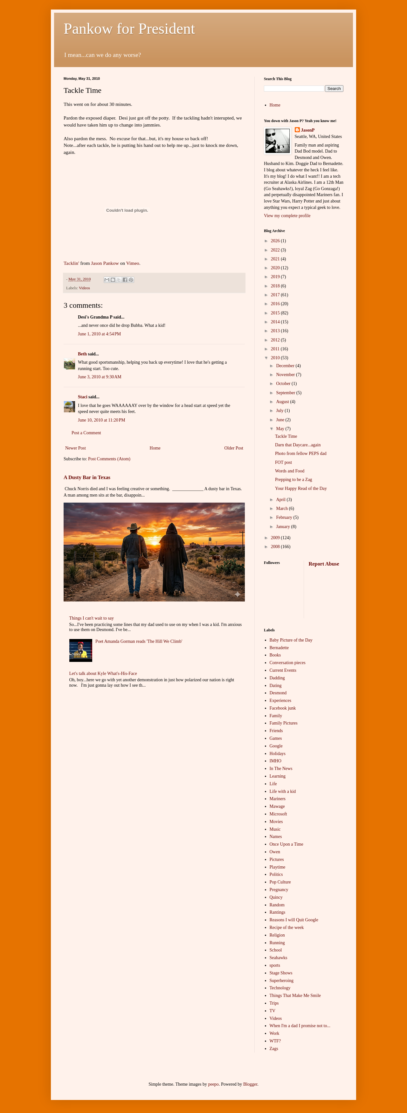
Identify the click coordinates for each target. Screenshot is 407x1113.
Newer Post (75, 448)
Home (155, 448)
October (284, 383)
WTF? (275, 1041)
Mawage (277, 806)
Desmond (278, 692)
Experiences (280, 700)
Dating (276, 685)
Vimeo (132, 263)
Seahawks (278, 957)
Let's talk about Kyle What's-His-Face (103, 673)
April (281, 499)
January (283, 526)
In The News (281, 768)
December (285, 365)
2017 (276, 294)
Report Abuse (324, 564)
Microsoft (278, 814)
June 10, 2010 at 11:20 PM (101, 420)
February (284, 517)
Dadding (277, 678)
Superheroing (281, 980)
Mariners (278, 798)
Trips (274, 1003)
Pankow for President (129, 28)
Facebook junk (283, 708)
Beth (82, 354)
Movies (276, 821)
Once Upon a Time (286, 844)
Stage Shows (281, 973)
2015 (276, 313)
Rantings (278, 912)
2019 (276, 276)
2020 (276, 267)
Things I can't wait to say (91, 618)
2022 (276, 250)
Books (275, 655)
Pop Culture (280, 882)
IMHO (275, 761)
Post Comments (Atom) (109, 459)
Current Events (283, 670)
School (276, 950)
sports (275, 965)
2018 (276, 286)
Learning (278, 776)
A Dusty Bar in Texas (87, 477)
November (286, 374)
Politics (276, 874)
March (282, 508)
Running (277, 942)
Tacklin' (71, 263)
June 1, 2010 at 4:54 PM (99, 334)
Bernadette (279, 647)
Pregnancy (279, 889)
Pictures (277, 859)
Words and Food (289, 471)
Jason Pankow (105, 263)
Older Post (234, 448)
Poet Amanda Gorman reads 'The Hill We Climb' (138, 641)
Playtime (278, 867)
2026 (276, 240)
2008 (276, 546)
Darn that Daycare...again (298, 445)
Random (277, 905)
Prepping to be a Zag (293, 479)
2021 (276, 259)
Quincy (276, 897)
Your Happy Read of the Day (301, 488)
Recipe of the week (287, 927)
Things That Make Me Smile (295, 995)
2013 (276, 330)
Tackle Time (286, 436)
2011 (276, 349)
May (280, 428)
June (280, 419)
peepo (213, 1084)
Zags (274, 1048)
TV (273, 1010)
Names (276, 836)
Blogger (250, 1084)
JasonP (308, 130)
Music (275, 829)
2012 (276, 340)
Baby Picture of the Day (291, 640)
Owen (275, 851)
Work (274, 1033)
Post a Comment (86, 432)
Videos (84, 288)
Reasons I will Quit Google (294, 919)
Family (276, 715)
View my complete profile (287, 215)
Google (276, 746)
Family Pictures (284, 723)
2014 (276, 321)
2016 (276, 303)
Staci (82, 397)
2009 (276, 537)
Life (273, 783)
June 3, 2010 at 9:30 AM (99, 376)
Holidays (278, 753)
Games (276, 738)
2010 (276, 357)
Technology (280, 988)
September (286, 392)
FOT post (283, 462)
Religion (277, 935)
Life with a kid (283, 791)
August (283, 401)
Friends (276, 730)
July (280, 410)
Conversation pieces (288, 662)
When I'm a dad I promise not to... (300, 1025)
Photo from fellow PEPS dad (301, 453)
